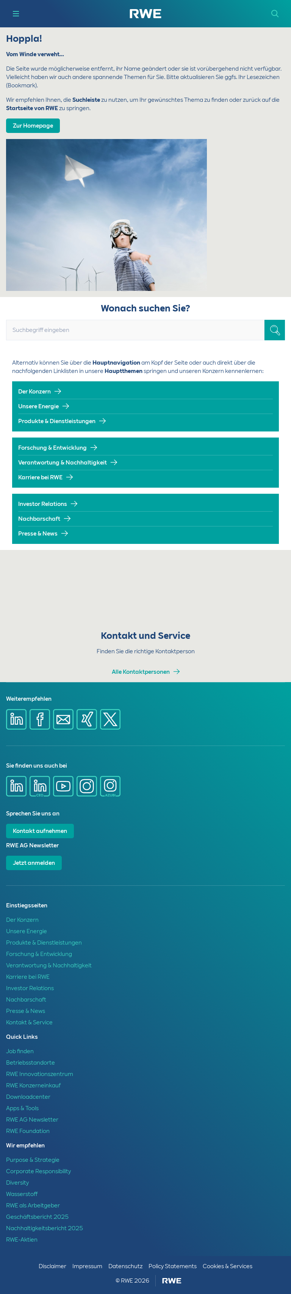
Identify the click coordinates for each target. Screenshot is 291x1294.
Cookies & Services (227, 1266)
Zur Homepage (33, 125)
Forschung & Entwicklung (52, 447)
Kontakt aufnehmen (40, 831)
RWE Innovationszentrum (39, 1074)
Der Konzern (34, 391)
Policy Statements (173, 1266)
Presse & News (38, 533)
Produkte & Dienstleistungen (56, 421)
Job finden (20, 1051)
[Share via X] (110, 719)
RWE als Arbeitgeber (33, 1205)
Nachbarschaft (39, 518)
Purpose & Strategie (32, 1160)
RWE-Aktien (22, 1239)
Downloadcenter (28, 1096)
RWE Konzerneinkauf (33, 1085)
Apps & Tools (22, 1108)
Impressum (87, 1266)
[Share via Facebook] (40, 719)
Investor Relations (42, 504)
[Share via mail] (63, 719)
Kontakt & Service (29, 1022)
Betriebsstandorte (30, 1062)
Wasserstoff (22, 1194)
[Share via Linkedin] (16, 719)
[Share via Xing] (87, 719)
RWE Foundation (28, 1131)
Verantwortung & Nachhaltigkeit (62, 462)
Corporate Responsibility (38, 1171)
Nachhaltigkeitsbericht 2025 (44, 1228)
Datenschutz (125, 1266)
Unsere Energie (38, 406)
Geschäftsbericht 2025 (37, 1216)
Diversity (17, 1182)
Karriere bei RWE (40, 477)
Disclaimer (52, 1266)
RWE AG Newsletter (32, 1119)
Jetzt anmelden (34, 863)
